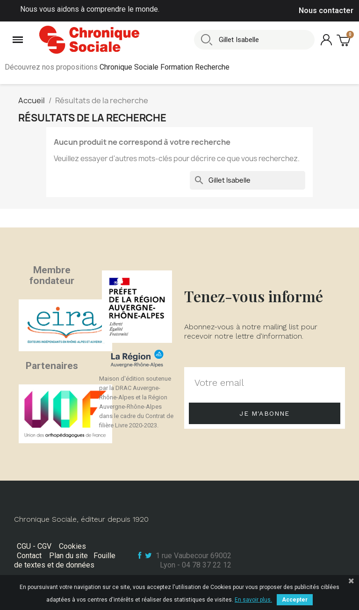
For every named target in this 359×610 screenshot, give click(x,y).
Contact (29, 555)
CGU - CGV (34, 546)
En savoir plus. (253, 599)
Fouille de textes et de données (64, 560)
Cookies (72, 546)
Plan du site (68, 555)
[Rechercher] (247, 180)
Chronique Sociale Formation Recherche (165, 67)
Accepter (295, 599)
